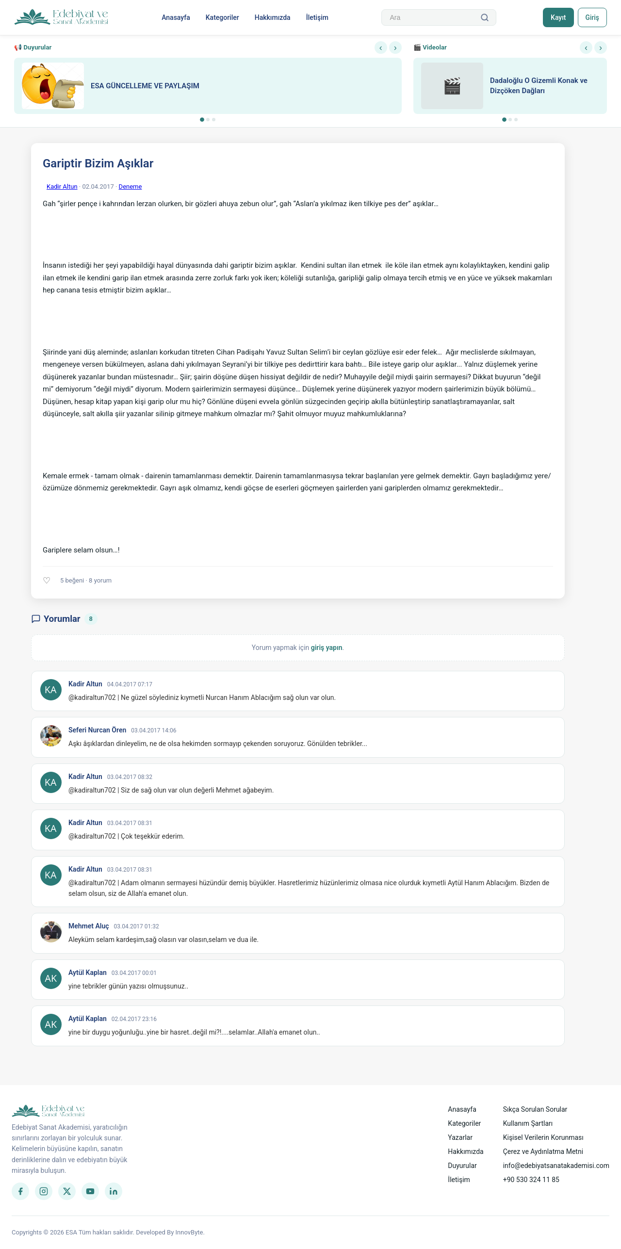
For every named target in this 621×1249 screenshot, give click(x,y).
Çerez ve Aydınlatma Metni (543, 1151)
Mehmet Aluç (88, 926)
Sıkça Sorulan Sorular (535, 1109)
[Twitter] (67, 1191)
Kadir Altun (62, 186)
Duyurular (462, 1165)
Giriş (592, 17)
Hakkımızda (272, 17)
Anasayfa (175, 17)
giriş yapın (327, 647)
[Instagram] (43, 1191)
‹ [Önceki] (380, 47)
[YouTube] (90, 1191)
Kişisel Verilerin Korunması (543, 1137)
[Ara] (484, 17)
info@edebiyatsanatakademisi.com (556, 1165)
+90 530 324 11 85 (531, 1180)
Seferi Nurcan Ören (97, 730)
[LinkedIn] (113, 1191)
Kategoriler (222, 17)
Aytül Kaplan (87, 972)
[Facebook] (20, 1191)
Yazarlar (460, 1137)
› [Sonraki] (395, 47)
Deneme (130, 186)
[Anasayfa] (61, 17)
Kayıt (557, 17)
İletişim (317, 17)
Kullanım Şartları (528, 1123)
